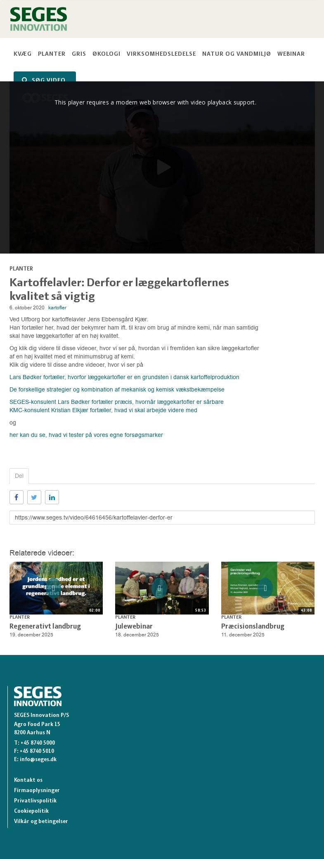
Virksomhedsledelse (161, 54)
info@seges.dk (38, 760)
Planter (52, 54)
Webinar (291, 54)
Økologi (106, 54)
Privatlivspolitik (35, 801)
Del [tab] (19, 476)
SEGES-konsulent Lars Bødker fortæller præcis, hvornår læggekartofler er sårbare (116, 402)
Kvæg (23, 54)
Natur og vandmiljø (236, 54)
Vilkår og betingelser (41, 822)
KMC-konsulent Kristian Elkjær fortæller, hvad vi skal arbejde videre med (104, 410)
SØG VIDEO (44, 80)
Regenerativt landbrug (45, 627)
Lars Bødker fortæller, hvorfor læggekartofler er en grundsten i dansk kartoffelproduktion (124, 377)
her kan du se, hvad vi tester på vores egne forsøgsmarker (86, 435)
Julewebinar (134, 627)
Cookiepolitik (31, 811)
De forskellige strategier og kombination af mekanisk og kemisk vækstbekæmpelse (117, 390)
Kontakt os (28, 780)
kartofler (57, 307)
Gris (79, 54)
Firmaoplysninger (37, 791)
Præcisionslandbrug (252, 627)
